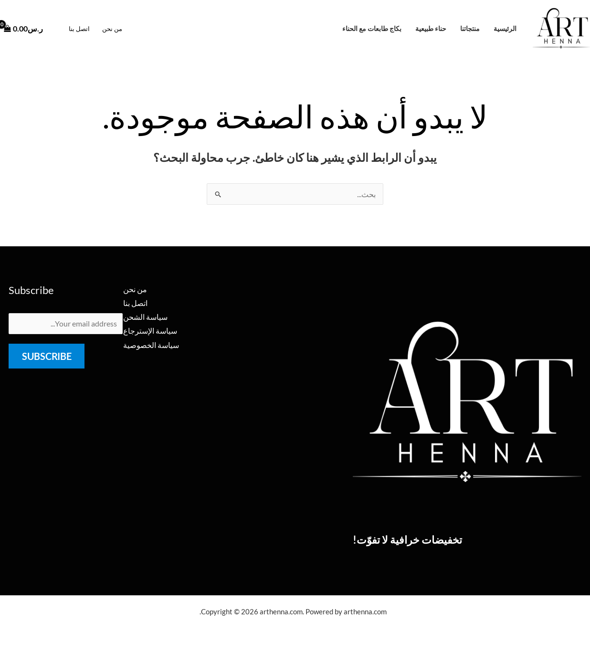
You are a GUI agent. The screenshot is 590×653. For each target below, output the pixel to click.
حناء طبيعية (430, 28)
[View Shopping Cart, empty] (26, 28)
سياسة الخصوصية (151, 345)
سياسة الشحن (145, 317)
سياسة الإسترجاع (150, 331)
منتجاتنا (470, 28)
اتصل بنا (79, 28)
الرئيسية (505, 28)
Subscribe (46, 356)
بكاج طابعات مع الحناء (371, 28)
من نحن (112, 28)
